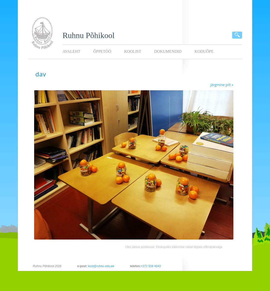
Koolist (132, 51)
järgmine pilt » (221, 84)
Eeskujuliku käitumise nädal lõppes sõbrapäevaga (189, 247)
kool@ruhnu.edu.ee (101, 266)
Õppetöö (102, 51)
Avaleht (71, 51)
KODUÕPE (204, 51)
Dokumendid (168, 51)
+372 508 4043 (151, 266)
